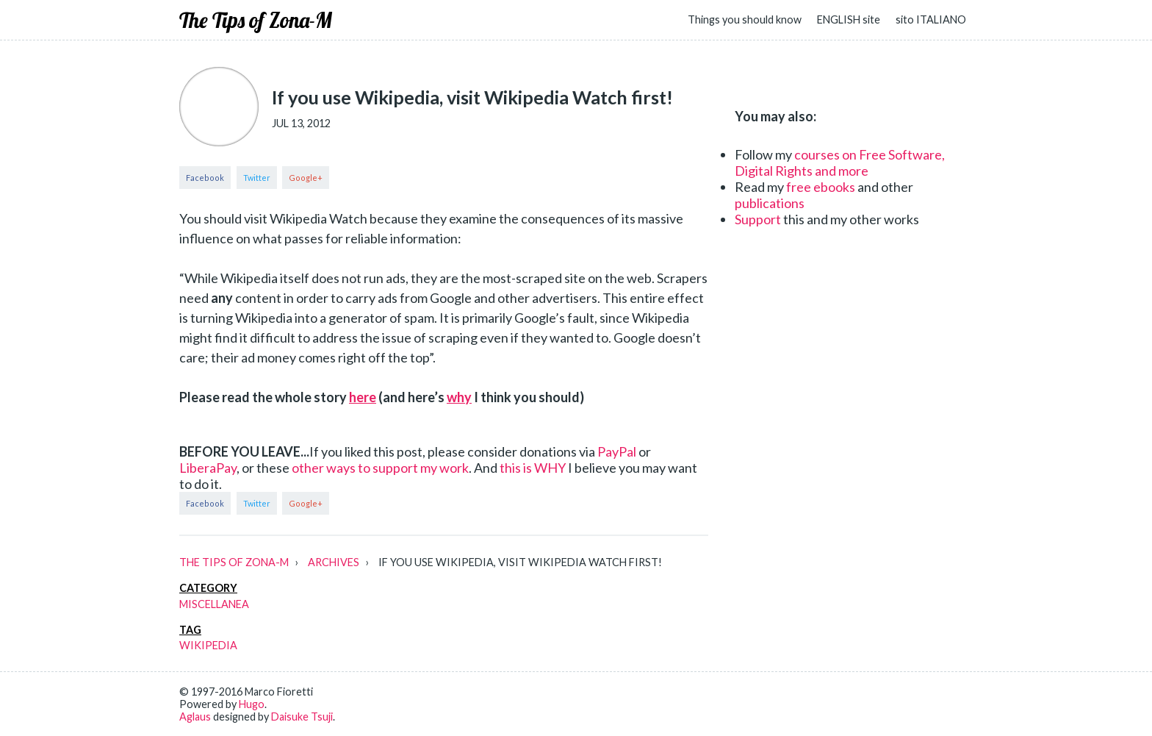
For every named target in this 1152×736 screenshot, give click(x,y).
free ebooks (820, 187)
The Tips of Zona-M (255, 20)
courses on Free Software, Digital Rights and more (840, 162)
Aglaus (195, 716)
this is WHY (533, 468)
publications (769, 203)
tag (190, 630)
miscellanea (214, 604)
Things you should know (745, 19)
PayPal (616, 451)
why (459, 397)
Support (758, 219)
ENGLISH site (848, 19)
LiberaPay (208, 468)
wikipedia (208, 645)
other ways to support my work (380, 468)
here (362, 397)
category (208, 588)
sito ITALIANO (931, 19)
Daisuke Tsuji (302, 716)
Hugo (251, 704)
